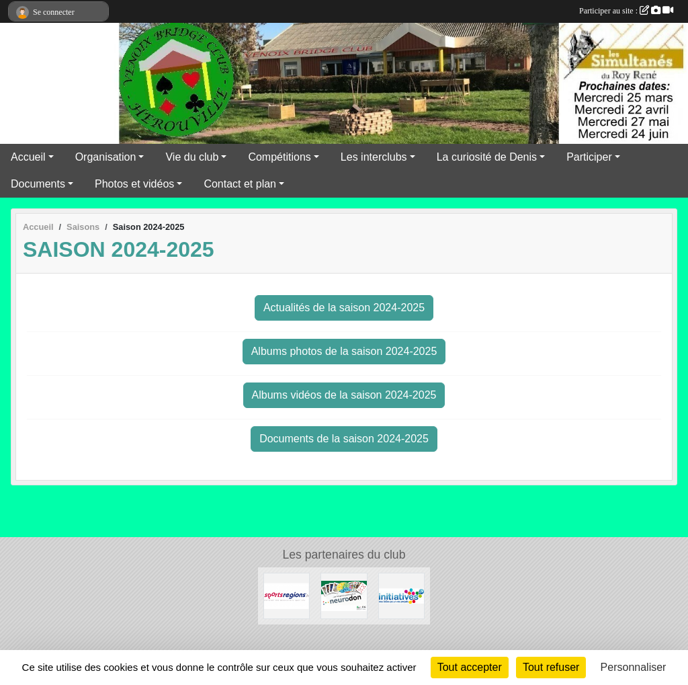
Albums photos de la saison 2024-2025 (344, 351)
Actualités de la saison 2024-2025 (344, 307)
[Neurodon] (343, 595)
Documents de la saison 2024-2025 (344, 438)
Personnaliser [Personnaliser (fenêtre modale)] (633, 667)
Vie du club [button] (191, 157)
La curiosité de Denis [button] (487, 157)
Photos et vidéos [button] (134, 184)
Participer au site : (626, 10)
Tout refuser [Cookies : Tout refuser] (551, 667)
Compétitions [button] (279, 157)
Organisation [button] (105, 157)
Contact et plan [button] (240, 184)
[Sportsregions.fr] (286, 595)
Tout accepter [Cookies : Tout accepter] (469, 667)
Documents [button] (38, 184)
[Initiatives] (401, 595)
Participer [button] (589, 157)
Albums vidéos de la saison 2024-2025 (344, 395)
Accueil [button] (28, 157)
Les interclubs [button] (374, 157)
